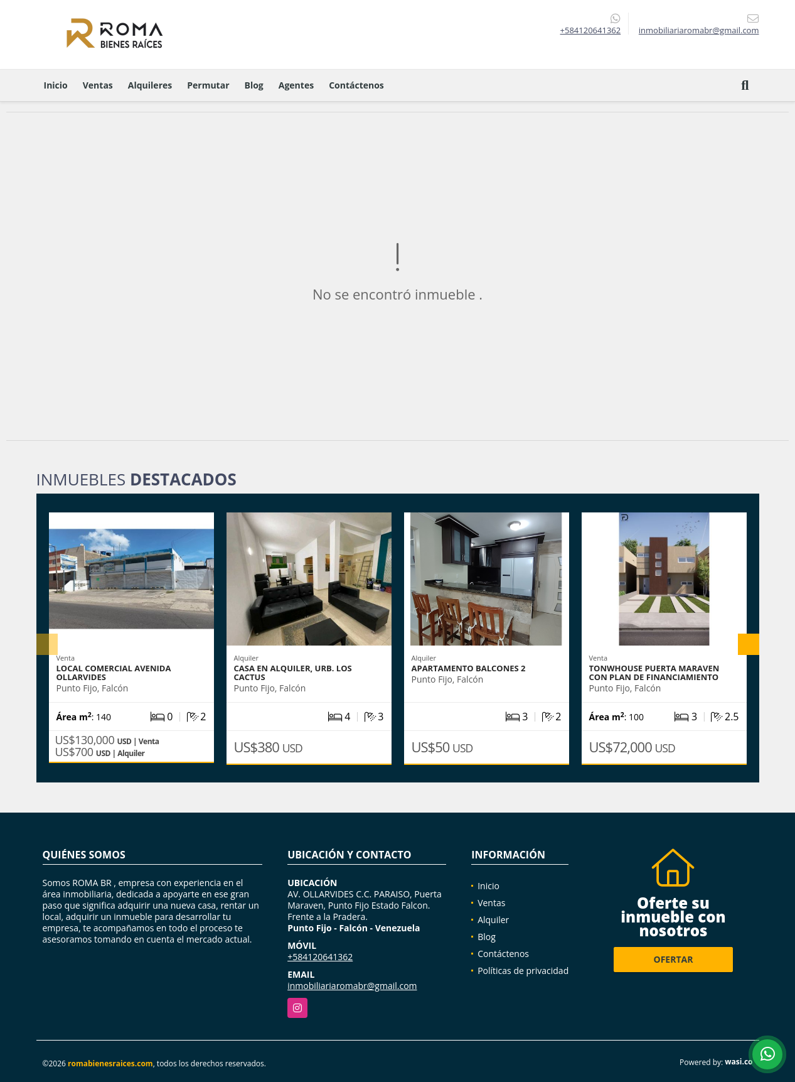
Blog (254, 85)
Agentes (296, 85)
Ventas (98, 85)
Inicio (56, 85)
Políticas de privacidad (523, 971)
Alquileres (150, 85)
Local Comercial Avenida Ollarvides (113, 672)
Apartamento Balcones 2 (469, 668)
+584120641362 (590, 30)
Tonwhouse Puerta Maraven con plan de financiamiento (654, 672)
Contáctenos (356, 85)
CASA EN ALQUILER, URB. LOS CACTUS (293, 672)
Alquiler (493, 920)
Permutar (208, 85)
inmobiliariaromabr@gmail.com (352, 986)
